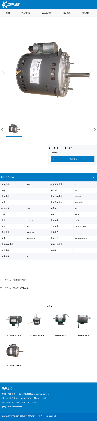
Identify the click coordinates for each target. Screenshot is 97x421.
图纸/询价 (73, 159)
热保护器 (26, 12)
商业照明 (66, 12)
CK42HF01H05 (20, 280)
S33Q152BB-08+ (21, 288)
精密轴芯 (86, 12)
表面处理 (46, 12)
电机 (8, 12)
